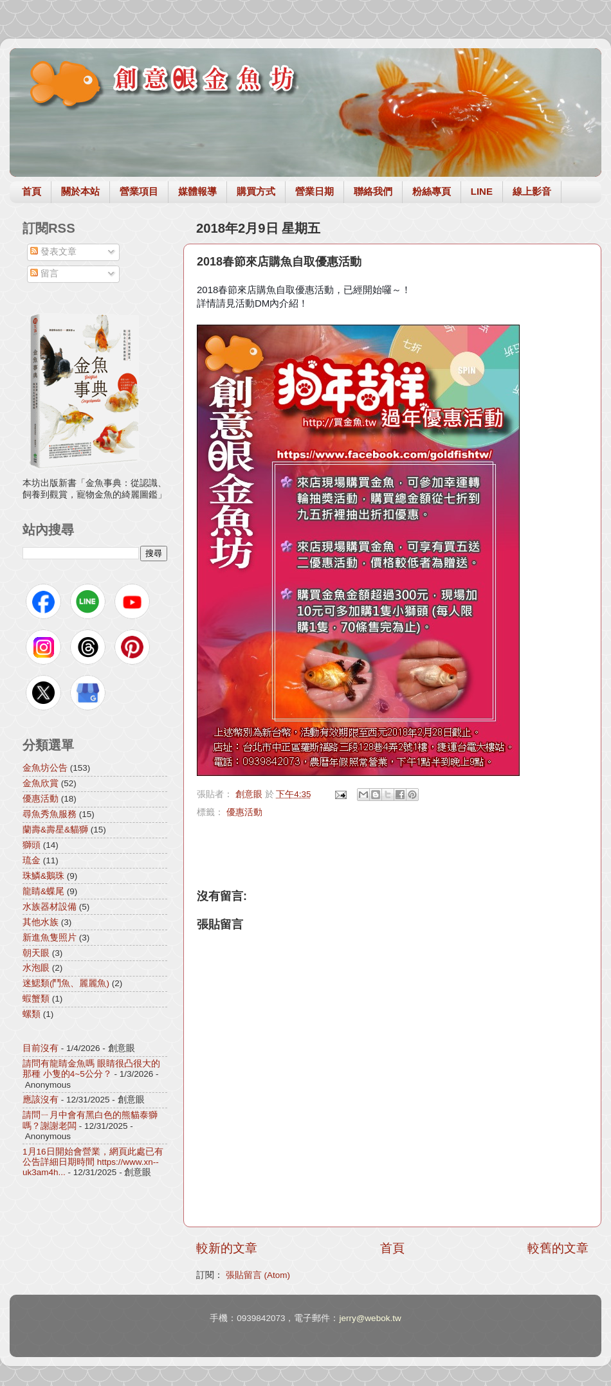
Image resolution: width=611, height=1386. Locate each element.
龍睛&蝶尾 (43, 891)
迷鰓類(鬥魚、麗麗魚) (66, 983)
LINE (482, 191)
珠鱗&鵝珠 (43, 876)
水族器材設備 (50, 907)
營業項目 (139, 191)
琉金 (32, 860)
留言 (44, 273)
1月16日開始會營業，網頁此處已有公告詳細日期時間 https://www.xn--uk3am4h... (93, 1162)
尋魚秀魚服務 (50, 814)
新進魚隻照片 (50, 937)
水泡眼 (36, 968)
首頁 (31, 191)
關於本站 (80, 191)
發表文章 (53, 251)
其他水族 (41, 922)
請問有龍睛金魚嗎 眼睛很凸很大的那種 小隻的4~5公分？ (91, 1069)
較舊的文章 (557, 1248)
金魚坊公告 (45, 768)
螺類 (32, 1014)
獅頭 (32, 845)
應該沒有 (41, 1099)
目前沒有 (41, 1048)
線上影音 (532, 191)
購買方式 (256, 191)
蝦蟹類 (36, 999)
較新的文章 (226, 1248)
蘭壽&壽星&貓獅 (55, 829)
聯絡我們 (373, 191)
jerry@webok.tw (370, 1318)
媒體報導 (197, 191)
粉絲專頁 (431, 191)
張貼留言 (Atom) (258, 1275)
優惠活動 (244, 812)
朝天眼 (36, 953)
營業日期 (314, 191)
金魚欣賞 (41, 783)
